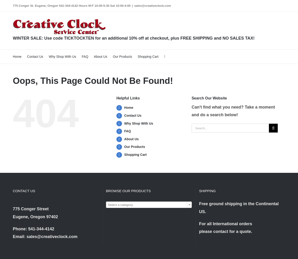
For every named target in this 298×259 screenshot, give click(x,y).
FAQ (127, 131)
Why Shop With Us (138, 123)
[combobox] (149, 204)
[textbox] (149, 205)
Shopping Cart (135, 155)
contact (220, 231)
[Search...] (230, 128)
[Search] (273, 128)
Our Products (134, 147)
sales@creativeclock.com (152, 5)
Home (128, 107)
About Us (131, 139)
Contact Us (133, 115)
